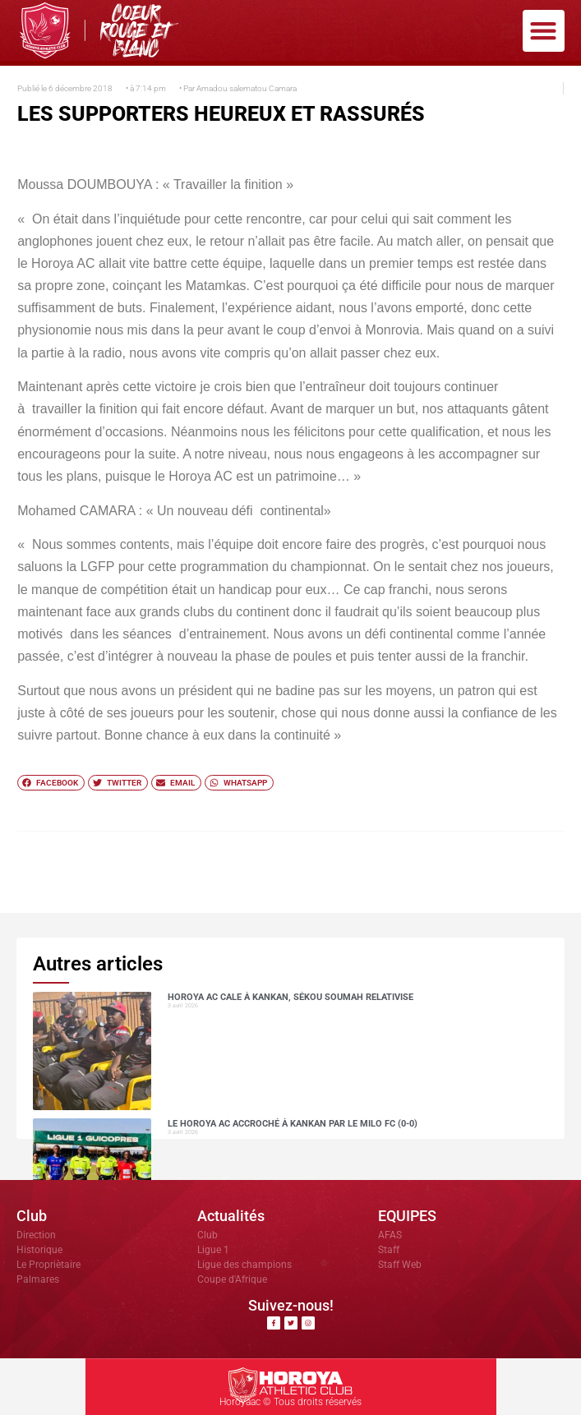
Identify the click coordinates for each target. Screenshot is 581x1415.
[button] (544, 31)
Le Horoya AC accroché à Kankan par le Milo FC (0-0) (292, 1123)
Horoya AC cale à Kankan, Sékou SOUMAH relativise (290, 997)
